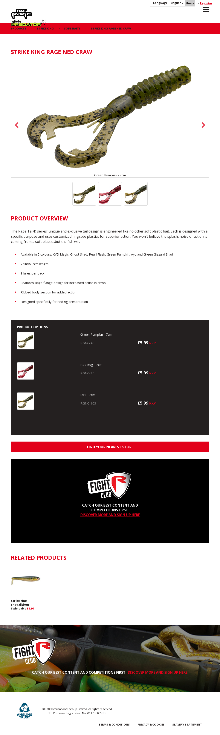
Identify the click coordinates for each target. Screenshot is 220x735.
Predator (49, 11)
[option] (110, 118)
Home (190, 3)
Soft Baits (72, 28)
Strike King (45, 28)
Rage (15, 11)
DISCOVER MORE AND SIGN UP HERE (110, 514)
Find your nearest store (110, 447)
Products (18, 28)
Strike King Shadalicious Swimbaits (20, 604)
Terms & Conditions (114, 724)
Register (206, 3)
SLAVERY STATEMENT (187, 724)
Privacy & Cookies (151, 724)
